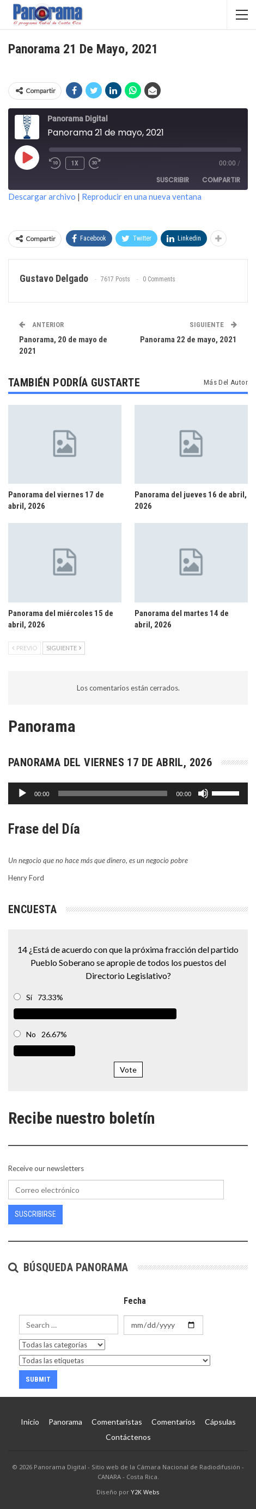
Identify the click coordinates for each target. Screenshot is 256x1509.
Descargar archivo (42, 196)
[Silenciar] (203, 793)
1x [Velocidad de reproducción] (74, 163)
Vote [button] (128, 1069)
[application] (128, 793)
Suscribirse (35, 1214)
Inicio (30, 1421)
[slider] (113, 793)
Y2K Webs (145, 1492)
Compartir (221, 179)
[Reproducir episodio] (27, 157)
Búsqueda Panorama (68, 1267)
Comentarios (173, 1421)
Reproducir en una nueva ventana (142, 196)
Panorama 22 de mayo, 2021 (188, 339)
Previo (24, 647)
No (31, 1034)
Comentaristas (117, 1421)
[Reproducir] (22, 793)
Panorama (65, 1421)
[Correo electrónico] (116, 1189)
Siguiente (63, 647)
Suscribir (172, 179)
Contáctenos (128, 1437)
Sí (29, 997)
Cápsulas (220, 1421)
